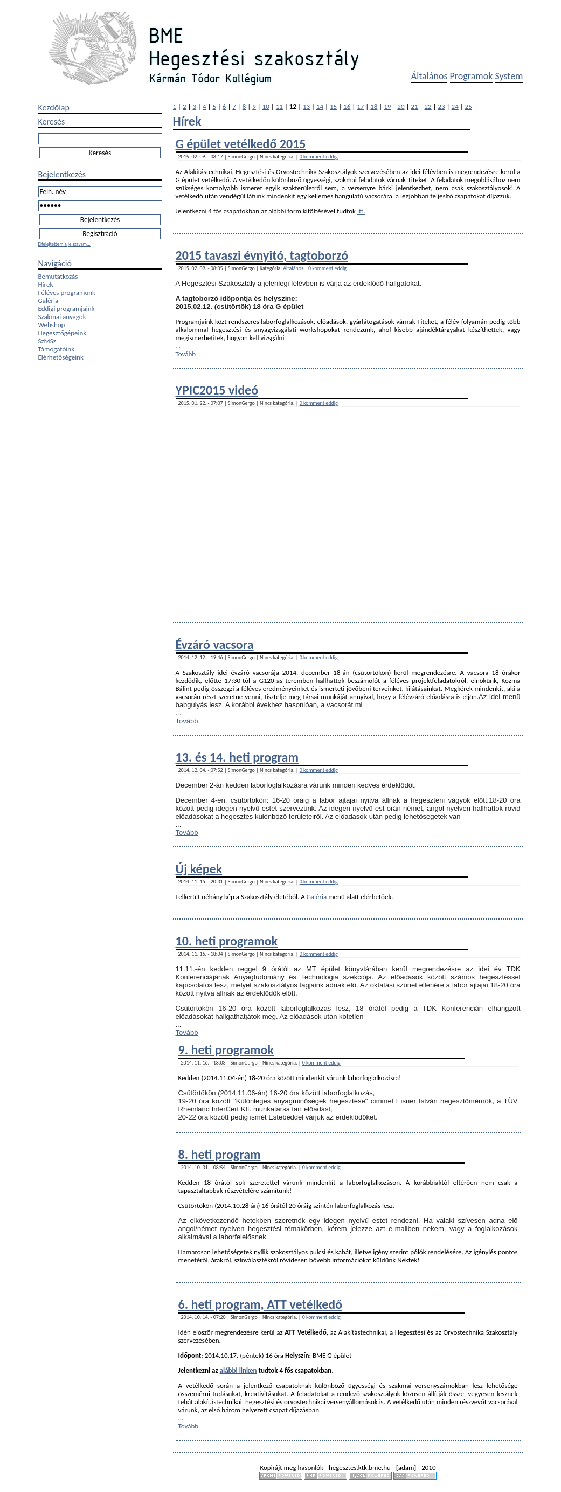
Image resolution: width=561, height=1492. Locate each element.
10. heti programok (227, 941)
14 (319, 106)
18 (373, 106)
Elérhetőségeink (61, 357)
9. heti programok (226, 1050)
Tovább (186, 354)
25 (468, 106)
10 (265, 106)
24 (455, 106)
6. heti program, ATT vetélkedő (260, 1304)
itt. (361, 211)
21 (414, 106)
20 (400, 106)
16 (346, 106)
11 (279, 106)
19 (387, 106)
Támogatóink (56, 349)
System (509, 76)
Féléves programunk (66, 292)
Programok (471, 76)
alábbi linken (238, 1370)
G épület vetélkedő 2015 (241, 143)
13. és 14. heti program (237, 757)
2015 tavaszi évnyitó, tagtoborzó (262, 255)
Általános (429, 76)
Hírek (45, 284)
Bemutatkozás (58, 276)
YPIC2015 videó (217, 390)
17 (360, 106)
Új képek (199, 868)
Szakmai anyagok (62, 317)
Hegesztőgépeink (62, 333)
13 (306, 106)
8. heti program (219, 1154)
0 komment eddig (319, 156)
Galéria (48, 300)
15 (333, 106)
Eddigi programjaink (66, 309)
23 (441, 106)
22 (427, 106)
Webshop (51, 325)
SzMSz (47, 341)
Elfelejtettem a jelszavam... (64, 244)
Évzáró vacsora (215, 644)
